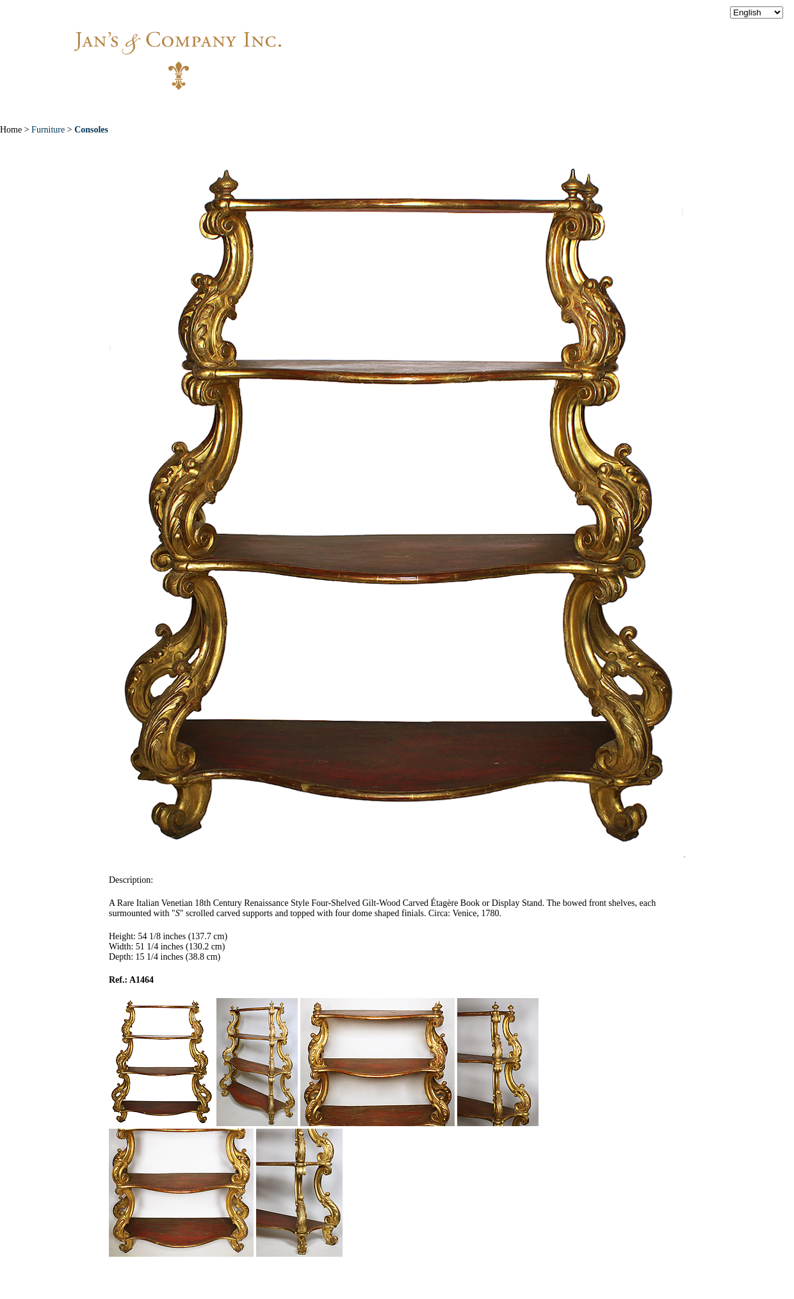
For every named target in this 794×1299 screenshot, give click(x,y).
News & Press (532, 108)
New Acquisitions (301, 108)
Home (154, 108)
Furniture (48, 129)
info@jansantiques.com (570, 48)
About (213, 108)
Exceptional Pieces (422, 108)
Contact (614, 108)
